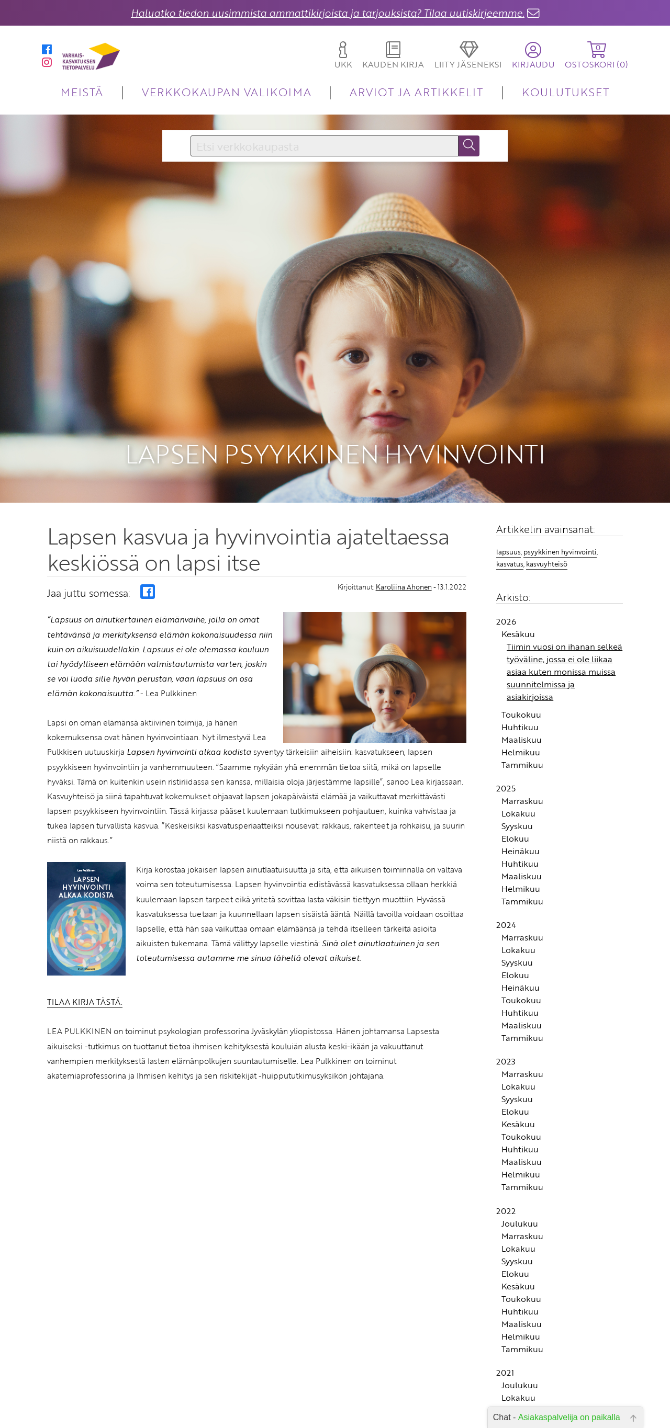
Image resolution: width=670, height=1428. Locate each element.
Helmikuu (520, 747)
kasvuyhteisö (546, 558)
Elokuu (515, 833)
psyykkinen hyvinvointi (560, 546)
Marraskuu (522, 795)
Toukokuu (521, 709)
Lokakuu (518, 808)
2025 (506, 783)
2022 (506, 1205)
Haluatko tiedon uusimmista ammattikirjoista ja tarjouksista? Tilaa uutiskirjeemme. (327, 12)
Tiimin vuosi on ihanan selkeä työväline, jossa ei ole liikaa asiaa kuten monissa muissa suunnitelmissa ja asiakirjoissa (564, 666)
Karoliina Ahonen (404, 581)
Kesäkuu (518, 628)
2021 (505, 1367)
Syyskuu (517, 820)
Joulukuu (519, 1218)
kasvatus (509, 558)
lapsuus (508, 546)
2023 (506, 1056)
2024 (506, 919)
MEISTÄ (82, 92)
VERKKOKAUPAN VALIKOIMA (226, 92)
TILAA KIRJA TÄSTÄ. (84, 996)
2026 (506, 616)
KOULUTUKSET (565, 92)
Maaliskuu (521, 734)
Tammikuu (522, 759)
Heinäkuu (520, 846)
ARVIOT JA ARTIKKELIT (416, 92)
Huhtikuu (520, 722)
